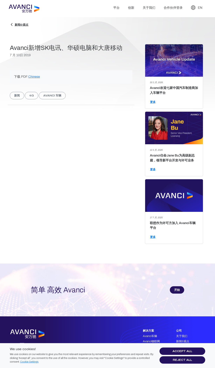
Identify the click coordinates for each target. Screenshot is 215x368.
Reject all (182, 359)
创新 (131, 7)
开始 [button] (177, 289)
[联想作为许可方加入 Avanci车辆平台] (174, 195)
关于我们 (149, 7)
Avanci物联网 (151, 341)
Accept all (182, 351)
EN (196, 7)
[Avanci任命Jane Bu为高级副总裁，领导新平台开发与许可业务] (174, 128)
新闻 (17, 95)
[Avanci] (25, 8)
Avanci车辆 (150, 336)
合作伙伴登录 (173, 7)
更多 (153, 101)
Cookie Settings (29, 361)
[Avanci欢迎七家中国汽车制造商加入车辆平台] (174, 60)
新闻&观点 (21, 24)
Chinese (34, 76)
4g (31, 95)
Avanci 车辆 (52, 95)
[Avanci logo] (33, 334)
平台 (116, 7)
